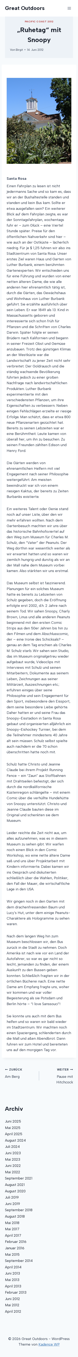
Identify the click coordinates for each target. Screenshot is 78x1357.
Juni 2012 (12, 1299)
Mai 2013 (12, 1280)
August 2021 (15, 1185)
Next (63, 121)
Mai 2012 (12, 1305)
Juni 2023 (13, 1153)
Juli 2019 (12, 1197)
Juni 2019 (12, 1204)
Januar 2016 (14, 1248)
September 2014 (19, 1261)
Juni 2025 (13, 1121)
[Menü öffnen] (69, 8)
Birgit (19, 49)
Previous (13, 121)
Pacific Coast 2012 (39, 21)
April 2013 (13, 1286)
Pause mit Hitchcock (58, 1075)
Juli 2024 (12, 1147)
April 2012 (13, 1311)
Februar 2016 (15, 1242)
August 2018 (15, 1216)
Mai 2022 (12, 1172)
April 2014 (13, 1267)
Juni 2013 (12, 1273)
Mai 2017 (12, 1229)
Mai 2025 (12, 1128)
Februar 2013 (15, 1292)
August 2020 (15, 1191)
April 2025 (13, 1134)
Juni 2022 (13, 1166)
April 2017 (13, 1235)
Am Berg (20, 1073)
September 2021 (18, 1178)
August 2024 (15, 1140)
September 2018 (18, 1210)
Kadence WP (49, 1344)
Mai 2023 (12, 1159)
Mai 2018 (12, 1223)
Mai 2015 (12, 1254)
